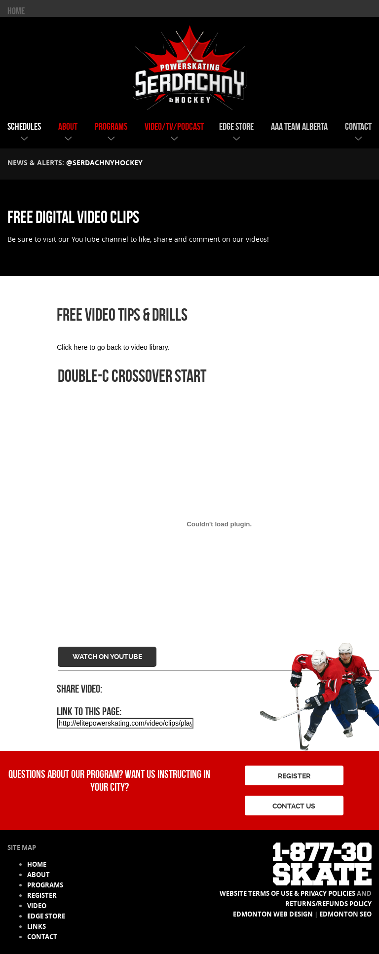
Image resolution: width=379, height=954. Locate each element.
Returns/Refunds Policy (328, 903)
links (36, 926)
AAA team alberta (299, 126)
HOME (16, 10)
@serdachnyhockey (104, 162)
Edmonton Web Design (273, 914)
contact (358, 126)
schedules (24, 126)
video (36, 905)
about (67, 126)
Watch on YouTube (107, 656)
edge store (236, 126)
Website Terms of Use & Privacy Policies (287, 893)
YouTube (86, 239)
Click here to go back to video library (112, 347)
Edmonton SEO (345, 914)
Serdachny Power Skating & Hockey (189, 63)
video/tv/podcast (174, 126)
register (42, 895)
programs (111, 126)
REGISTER (294, 776)
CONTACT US (293, 806)
